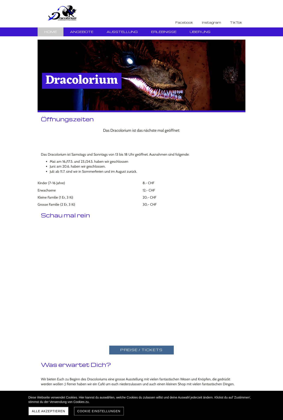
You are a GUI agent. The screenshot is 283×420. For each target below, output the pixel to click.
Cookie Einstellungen (98, 411)
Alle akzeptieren (48, 411)
